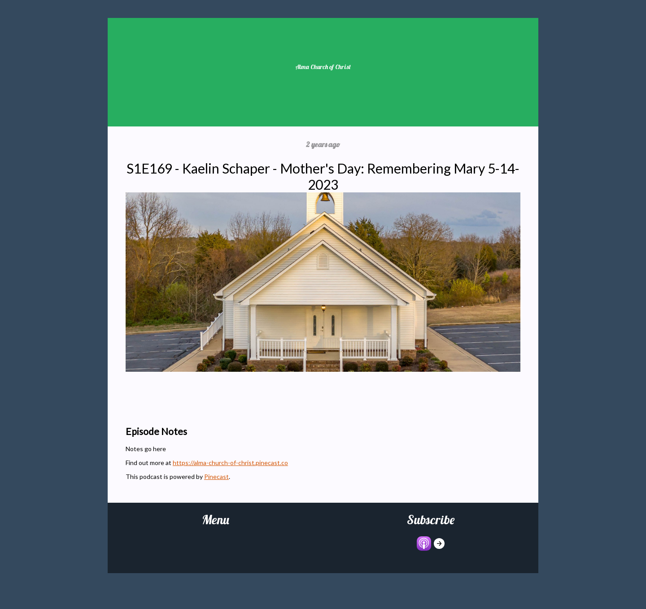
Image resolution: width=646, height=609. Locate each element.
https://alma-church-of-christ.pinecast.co (230, 462)
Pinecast (216, 476)
